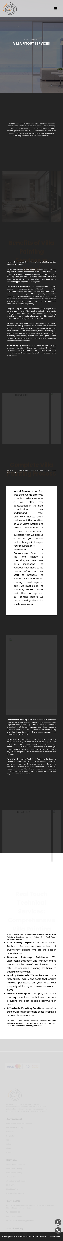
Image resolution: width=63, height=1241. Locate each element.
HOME (26, 40)
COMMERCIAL (33, 40)
